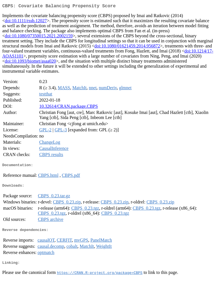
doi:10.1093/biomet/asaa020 (30, 62)
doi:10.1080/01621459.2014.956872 (127, 47)
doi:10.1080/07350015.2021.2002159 (39, 37)
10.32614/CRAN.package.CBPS (68, 107)
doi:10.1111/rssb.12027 (26, 21)
